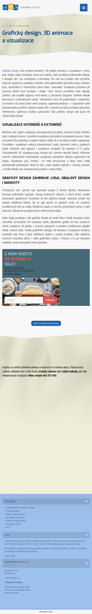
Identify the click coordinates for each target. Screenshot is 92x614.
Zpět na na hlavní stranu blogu (46, 323)
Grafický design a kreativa (16, 521)
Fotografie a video (13, 524)
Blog (8, 527)
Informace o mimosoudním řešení (17, 590)
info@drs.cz (14, 578)
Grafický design (10, 70)
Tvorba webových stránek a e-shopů (20, 507)
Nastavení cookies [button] (12, 593)
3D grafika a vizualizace (15, 517)
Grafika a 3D (22, 25)
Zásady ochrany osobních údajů (17, 587)
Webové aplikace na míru (16, 514)
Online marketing (12, 511)
